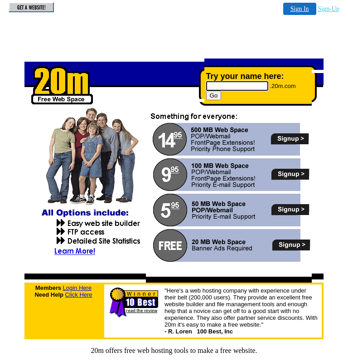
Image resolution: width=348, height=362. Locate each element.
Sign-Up (328, 8)
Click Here (78, 294)
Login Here (77, 287)
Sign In (299, 8)
